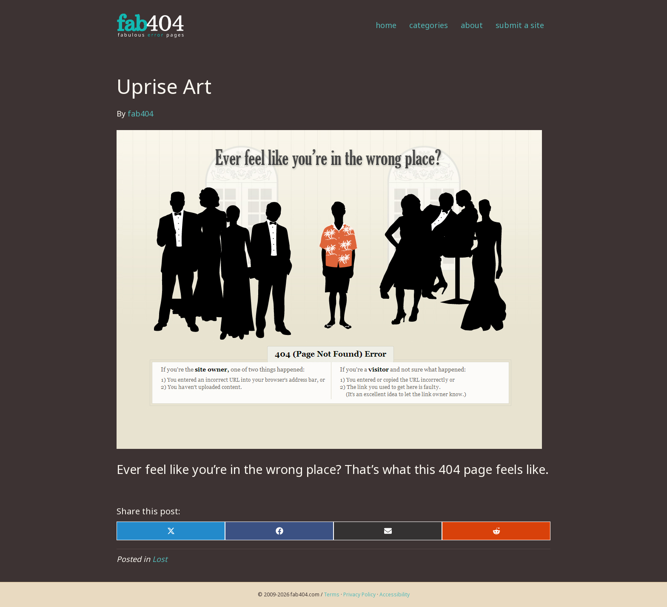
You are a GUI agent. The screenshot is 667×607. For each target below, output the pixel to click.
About (472, 25)
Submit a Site (520, 25)
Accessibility (394, 594)
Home (386, 25)
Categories (428, 25)
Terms (331, 594)
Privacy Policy (359, 594)
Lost (159, 559)
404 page (465, 469)
